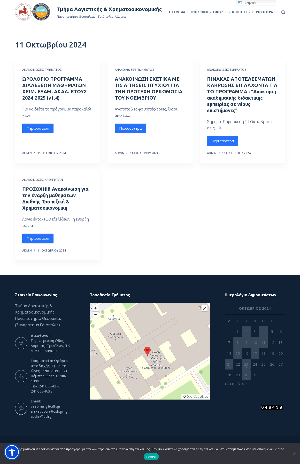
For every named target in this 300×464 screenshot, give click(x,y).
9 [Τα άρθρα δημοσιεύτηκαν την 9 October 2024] (246, 342)
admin (27, 153)
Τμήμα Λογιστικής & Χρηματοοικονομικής (109, 9)
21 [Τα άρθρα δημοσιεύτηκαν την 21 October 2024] (229, 364)
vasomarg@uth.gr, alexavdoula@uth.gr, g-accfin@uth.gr (50, 411)
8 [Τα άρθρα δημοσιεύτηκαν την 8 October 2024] (238, 342)
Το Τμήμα (178, 12)
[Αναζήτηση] (283, 12)
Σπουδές (221, 12)
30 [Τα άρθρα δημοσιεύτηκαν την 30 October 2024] (246, 374)
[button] (12, 452)
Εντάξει (151, 457)
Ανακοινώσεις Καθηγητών (42, 188)
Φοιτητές (241, 12)
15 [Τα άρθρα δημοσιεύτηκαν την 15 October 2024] (238, 353)
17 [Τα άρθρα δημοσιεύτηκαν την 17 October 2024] (255, 353)
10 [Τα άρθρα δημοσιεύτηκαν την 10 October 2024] (255, 342)
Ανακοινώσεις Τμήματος (42, 70)
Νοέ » (242, 383)
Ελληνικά (247, 3)
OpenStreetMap (197, 396)
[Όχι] (294, 453)
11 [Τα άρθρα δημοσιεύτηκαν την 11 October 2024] (263, 342)
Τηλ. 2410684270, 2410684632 (46, 388)
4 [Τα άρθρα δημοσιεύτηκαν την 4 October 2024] (263, 331)
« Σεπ (229, 383)
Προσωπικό (200, 12)
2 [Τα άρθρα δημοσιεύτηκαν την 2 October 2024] (246, 331)
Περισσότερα (264, 12)
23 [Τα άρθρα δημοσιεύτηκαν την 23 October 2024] (246, 364)
